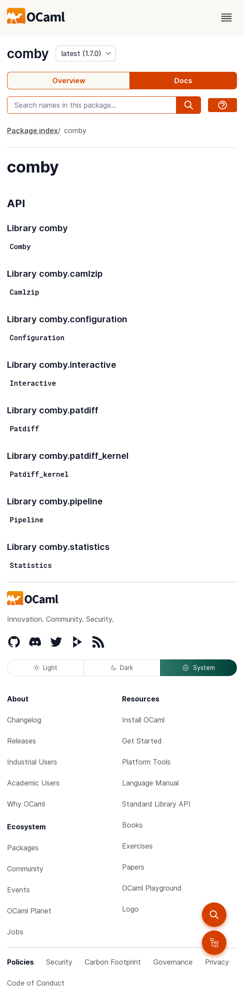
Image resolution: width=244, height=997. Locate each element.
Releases (21, 740)
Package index (32, 130)
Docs (183, 80)
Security (59, 962)
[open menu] (226, 18)
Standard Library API (156, 804)
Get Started (142, 740)
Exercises (137, 846)
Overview (68, 80)
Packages (23, 847)
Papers (133, 867)
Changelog (24, 719)
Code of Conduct (36, 983)
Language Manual (150, 783)
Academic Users (33, 783)
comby (28, 53)
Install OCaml (143, 719)
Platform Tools (146, 761)
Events (18, 889)
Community (25, 868)
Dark (122, 667)
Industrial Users (32, 761)
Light (45, 667)
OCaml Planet (29, 910)
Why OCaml (26, 804)
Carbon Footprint (113, 962)
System (198, 668)
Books (132, 825)
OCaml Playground (152, 888)
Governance (173, 962)
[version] (86, 53)
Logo (130, 909)
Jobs (15, 931)
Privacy (217, 962)
